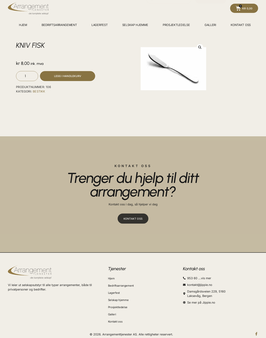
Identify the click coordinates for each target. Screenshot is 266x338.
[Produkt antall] (27, 76)
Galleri (210, 25)
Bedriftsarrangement (59, 25)
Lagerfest (99, 25)
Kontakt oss (241, 25)
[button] (200, 47)
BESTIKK (39, 92)
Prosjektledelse (176, 25)
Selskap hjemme (135, 25)
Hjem (23, 25)
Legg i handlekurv (67, 76)
